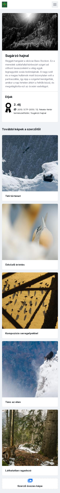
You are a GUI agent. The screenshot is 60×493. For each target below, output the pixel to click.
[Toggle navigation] (55, 4)
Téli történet (13, 195)
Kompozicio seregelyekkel (21, 333)
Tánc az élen (13, 402)
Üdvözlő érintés (15, 264)
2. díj (17, 104)
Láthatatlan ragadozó (18, 470)
